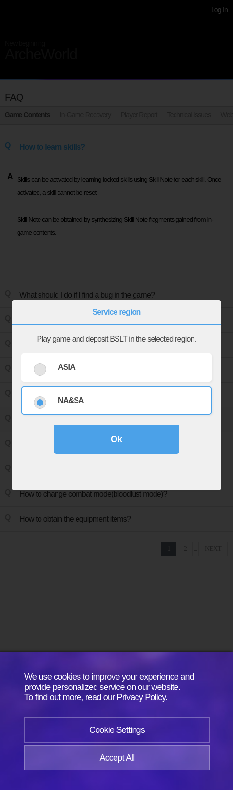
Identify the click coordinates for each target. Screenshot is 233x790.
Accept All (116, 758)
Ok (116, 439)
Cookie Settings (117, 730)
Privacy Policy (141, 697)
